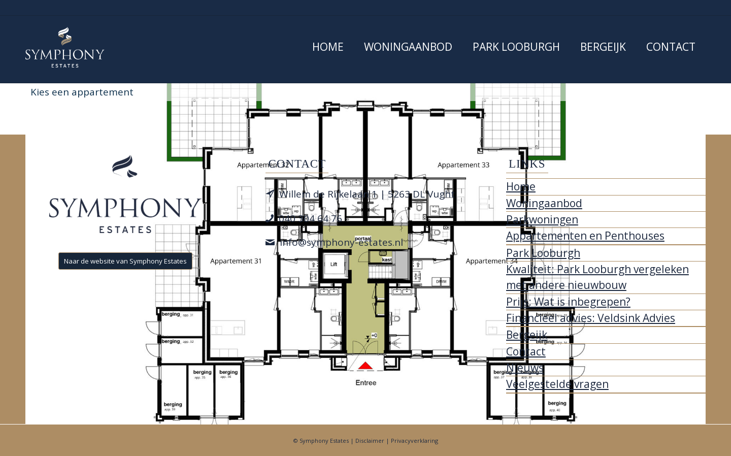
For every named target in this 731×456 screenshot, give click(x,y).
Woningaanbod (544, 203)
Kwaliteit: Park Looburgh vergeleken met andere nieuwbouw (597, 277)
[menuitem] (328, 49)
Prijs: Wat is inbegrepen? (568, 302)
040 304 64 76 (310, 218)
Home (521, 186)
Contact (526, 351)
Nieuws (525, 368)
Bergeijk (526, 335)
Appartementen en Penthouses (585, 236)
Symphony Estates (324, 440)
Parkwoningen (542, 219)
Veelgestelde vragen (557, 384)
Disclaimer (369, 440)
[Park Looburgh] (65, 47)
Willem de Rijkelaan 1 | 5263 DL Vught (367, 194)
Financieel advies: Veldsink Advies (590, 318)
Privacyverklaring (414, 440)
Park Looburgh (543, 253)
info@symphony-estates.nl (341, 242)
